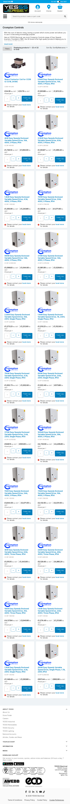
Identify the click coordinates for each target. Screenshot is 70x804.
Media (35, 751)
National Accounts (9, 734)
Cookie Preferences (56, 800)
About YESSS (35, 709)
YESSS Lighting (8, 731)
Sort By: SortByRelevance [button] (56, 48)
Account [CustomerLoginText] (38, 11)
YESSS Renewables (10, 725)
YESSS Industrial (9, 722)
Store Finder (7, 715)
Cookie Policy (42, 800)
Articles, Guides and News (12, 737)
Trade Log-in (27, 98)
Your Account (35, 742)
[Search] (65, 16)
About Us (6, 712)
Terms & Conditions (15, 800)
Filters (7, 49)
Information (35, 746)
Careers (5, 718)
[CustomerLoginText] (37, 6)
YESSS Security (8, 728)
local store (26, 105)
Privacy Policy (29, 800)
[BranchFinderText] (48, 8)
